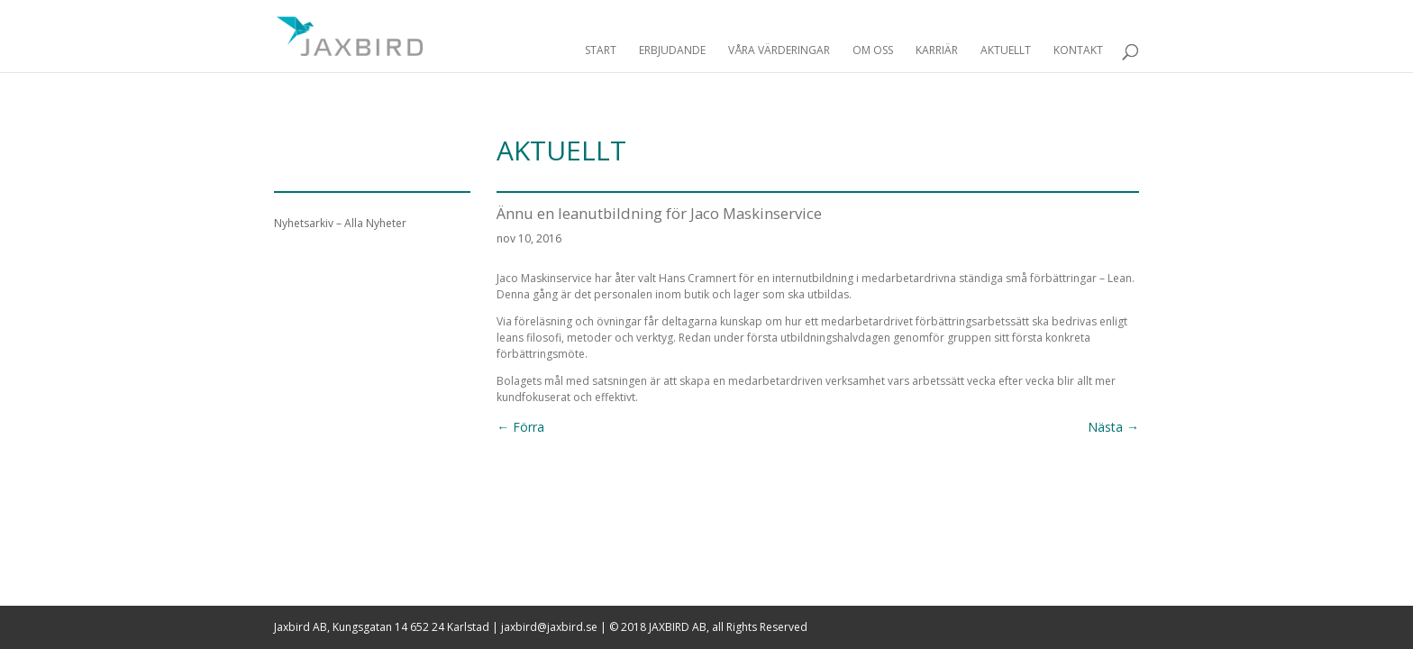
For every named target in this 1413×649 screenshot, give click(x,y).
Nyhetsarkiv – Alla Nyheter (340, 223)
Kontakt (1078, 51)
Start (600, 51)
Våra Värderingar (779, 51)
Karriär (937, 51)
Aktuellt (1005, 51)
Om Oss (872, 51)
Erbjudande (672, 51)
